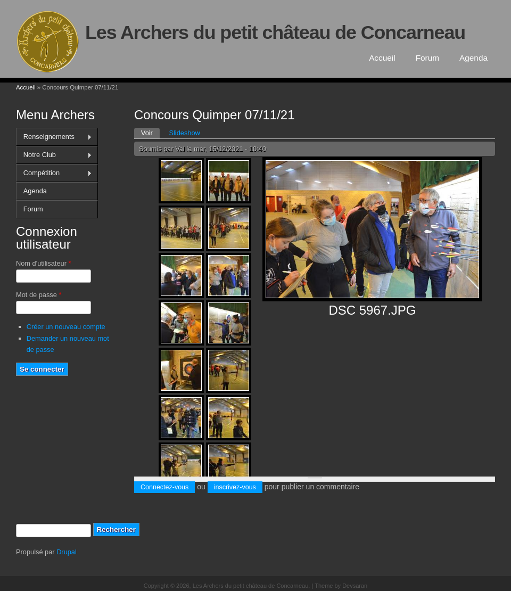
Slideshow (184, 133)
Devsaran (354, 585)
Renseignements (54, 137)
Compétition (54, 173)
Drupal (66, 552)
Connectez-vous (164, 487)
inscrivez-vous (235, 487)
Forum (427, 57)
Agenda (473, 57)
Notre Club (54, 155)
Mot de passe (38, 295)
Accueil (382, 57)
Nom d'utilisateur (43, 263)
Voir (150, 132)
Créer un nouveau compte (66, 327)
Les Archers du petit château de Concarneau (275, 32)
